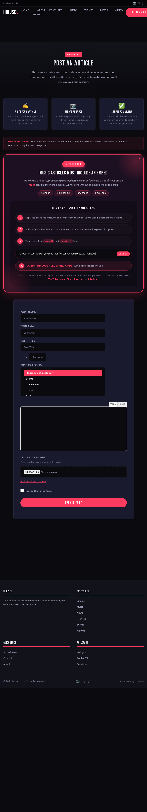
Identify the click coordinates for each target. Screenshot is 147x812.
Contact (7, 658)
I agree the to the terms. (39, 490)
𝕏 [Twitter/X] (139, 3)
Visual (113, 404)
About (6, 664)
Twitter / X (82, 658)
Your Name (28, 311)
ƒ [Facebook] (143, 3)
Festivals (63, 384)
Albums (81, 630)
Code (122, 404)
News (80, 612)
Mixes (104, 10)
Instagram (82, 652)
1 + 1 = (23, 357)
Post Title (27, 340)
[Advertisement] (73, 30)
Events (88, 10)
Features (55, 10)
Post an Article (10, 3)
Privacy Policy (127, 681)
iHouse (11, 12)
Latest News (39, 12)
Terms (141, 681)
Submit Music (10, 652)
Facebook (82, 664)
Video (119, 10)
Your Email (28, 326)
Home (25, 10)
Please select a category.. (63, 373)
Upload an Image (32, 457)
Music (73, 10)
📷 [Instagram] (134, 3)
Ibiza (63, 390)
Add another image (33, 481)
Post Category (31, 365)
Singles (81, 600)
